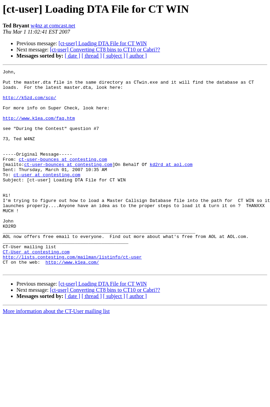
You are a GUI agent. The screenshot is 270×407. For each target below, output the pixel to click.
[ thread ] (92, 56)
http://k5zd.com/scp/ (29, 103)
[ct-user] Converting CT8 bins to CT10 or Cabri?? (105, 49)
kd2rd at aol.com (171, 184)
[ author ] (136, 56)
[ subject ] (114, 56)
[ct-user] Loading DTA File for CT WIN (103, 43)
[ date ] (72, 56)
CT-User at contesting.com (36, 289)
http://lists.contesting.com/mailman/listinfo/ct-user (72, 295)
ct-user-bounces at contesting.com (63, 178)
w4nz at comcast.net (52, 25)
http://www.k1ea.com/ (72, 301)
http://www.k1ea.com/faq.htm (39, 128)
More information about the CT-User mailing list (56, 351)
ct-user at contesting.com (46, 196)
